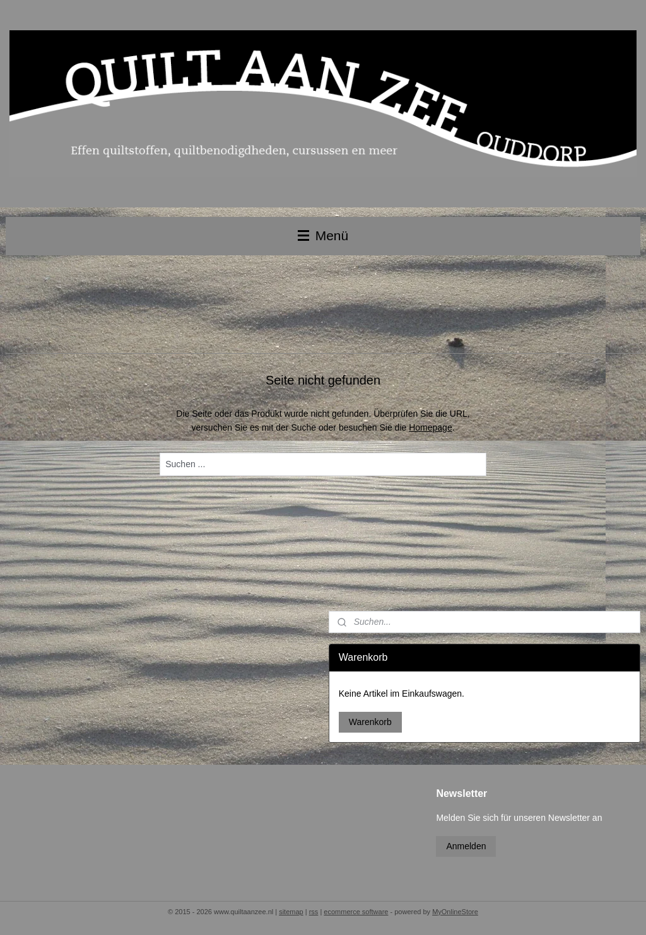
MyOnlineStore (455, 911)
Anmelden (466, 846)
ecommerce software (356, 911)
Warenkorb (370, 722)
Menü (323, 235)
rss (314, 911)
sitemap (291, 911)
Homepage (430, 427)
